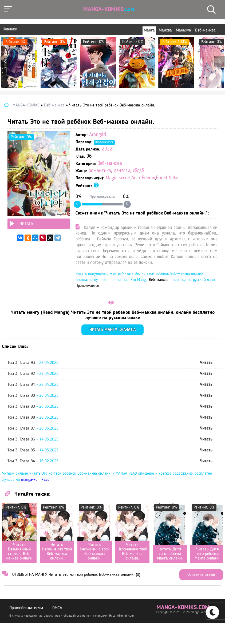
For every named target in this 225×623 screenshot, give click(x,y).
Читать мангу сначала (112, 330)
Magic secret (118, 178)
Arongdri (97, 134)
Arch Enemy (143, 178)
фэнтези (122, 170)
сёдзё (138, 170)
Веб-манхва (109, 163)
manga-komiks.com (37, 480)
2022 (107, 149)
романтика (100, 170)
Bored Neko (167, 178)
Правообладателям (26, 608)
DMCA (57, 608)
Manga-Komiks (108, 9)
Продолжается (104, 142)
